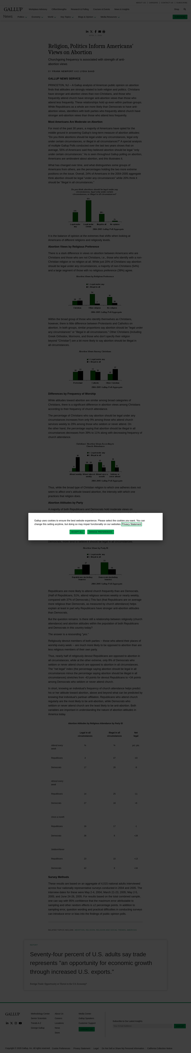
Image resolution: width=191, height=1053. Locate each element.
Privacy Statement (131, 524)
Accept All (77, 532)
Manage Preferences (100, 532)
